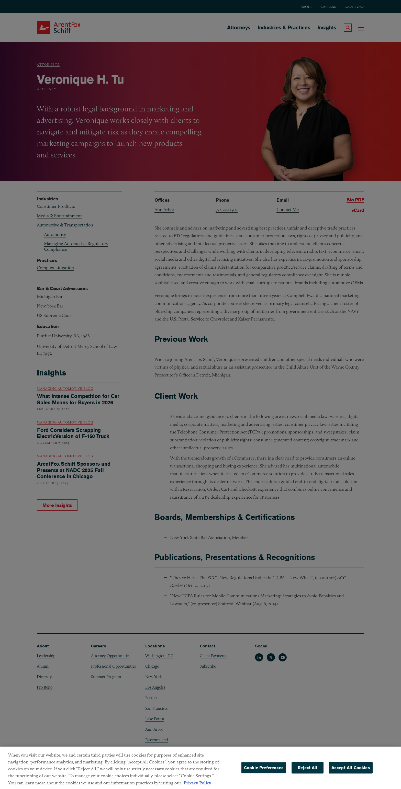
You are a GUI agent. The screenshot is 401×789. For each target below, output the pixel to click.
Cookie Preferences (263, 779)
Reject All (307, 779)
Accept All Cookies (350, 779)
